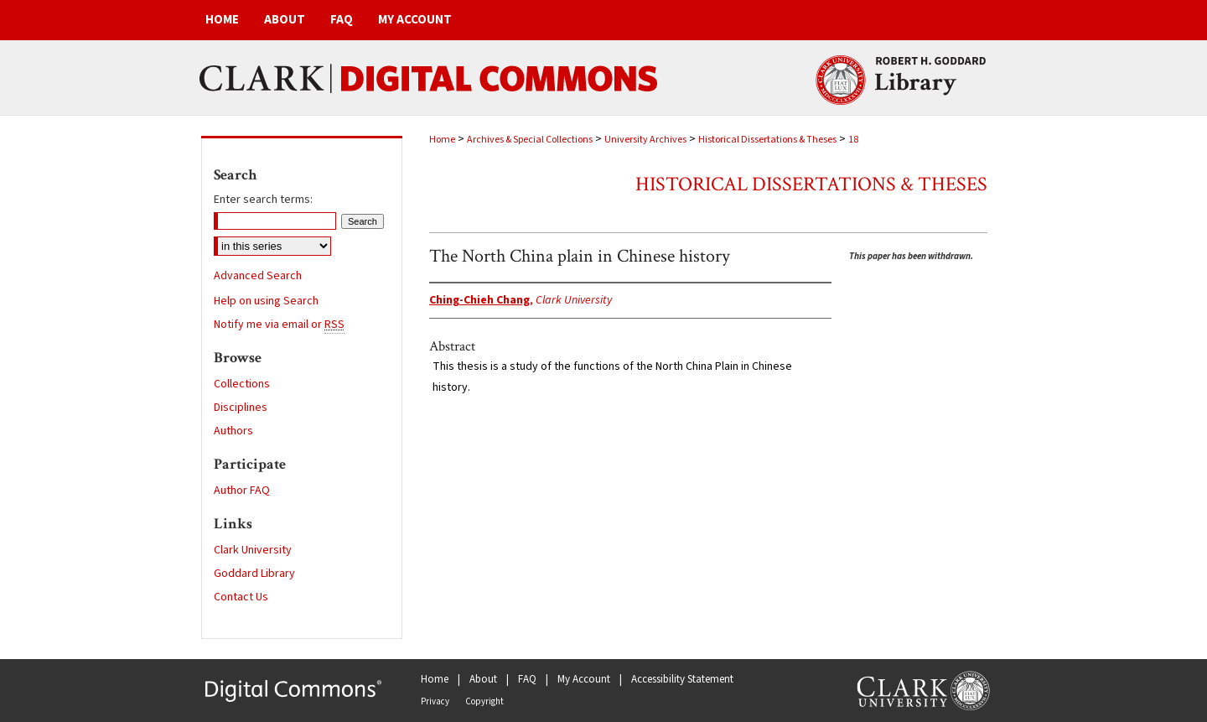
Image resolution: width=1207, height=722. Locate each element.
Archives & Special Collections (530, 139)
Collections (242, 384)
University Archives (645, 139)
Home (442, 139)
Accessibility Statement (682, 679)
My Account (583, 679)
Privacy (435, 701)
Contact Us (241, 597)
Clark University (253, 550)
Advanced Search (258, 276)
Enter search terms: (263, 199)
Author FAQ (242, 490)
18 (853, 139)
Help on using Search (266, 301)
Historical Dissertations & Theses (767, 139)
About (483, 679)
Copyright (484, 701)
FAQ (527, 679)
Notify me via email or (279, 324)
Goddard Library (254, 573)
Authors (233, 431)
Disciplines (240, 407)
